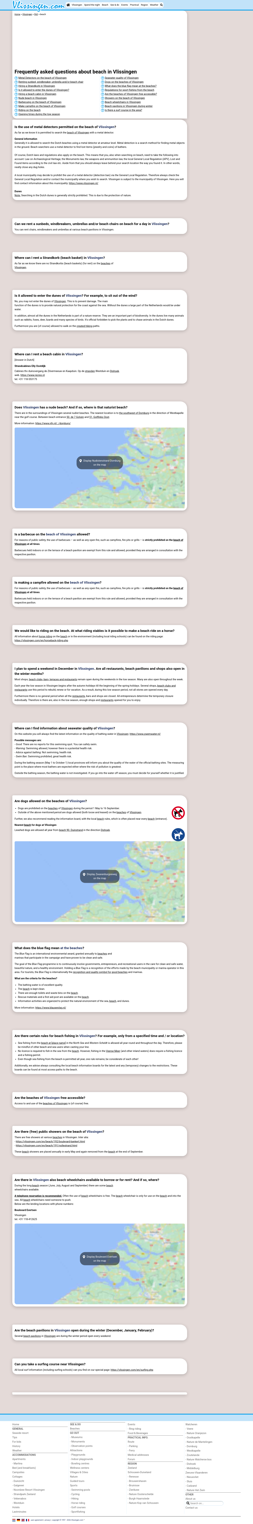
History (16, 1446)
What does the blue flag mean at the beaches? (131, 86)
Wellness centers (79, 1467)
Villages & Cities (79, 1472)
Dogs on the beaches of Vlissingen (124, 81)
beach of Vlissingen (78, 132)
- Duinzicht (18, 1481)
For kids (16, 1441)
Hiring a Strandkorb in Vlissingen (36, 86)
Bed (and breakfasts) (24, 1467)
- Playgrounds (77, 1454)
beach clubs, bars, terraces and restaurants (53, 679)
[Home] (68, 5)
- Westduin (18, 1503)
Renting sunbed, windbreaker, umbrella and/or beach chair (50, 81)
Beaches (75, 1428)
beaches (105, 263)
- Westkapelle (193, 1450)
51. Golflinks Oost (99, 417)
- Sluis (189, 1481)
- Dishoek (191, 1463)
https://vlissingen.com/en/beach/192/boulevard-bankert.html (50, 1141)
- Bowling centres (79, 1463)
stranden (90, 371)
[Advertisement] (214, 91)
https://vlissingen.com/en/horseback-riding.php (41, 640)
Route (131, 1441)
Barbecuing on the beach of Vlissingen (39, 102)
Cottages (17, 1476)
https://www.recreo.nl (33, 375)
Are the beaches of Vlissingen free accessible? (131, 94)
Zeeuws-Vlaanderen (197, 1472)
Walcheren (191, 1424)
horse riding (45, 636)
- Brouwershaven (137, 1481)
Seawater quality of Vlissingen (122, 77)
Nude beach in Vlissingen (32, 98)
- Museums (76, 1437)
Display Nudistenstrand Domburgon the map (100, 462)
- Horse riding (77, 1503)
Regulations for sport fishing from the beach (129, 90)
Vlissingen (77, 5)
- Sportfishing (77, 1511)
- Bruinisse (134, 1485)
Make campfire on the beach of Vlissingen (42, 106)
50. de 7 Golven (75, 417)
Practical (134, 5)
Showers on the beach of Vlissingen (125, 98)
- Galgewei (18, 1485)
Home (15, 1424)
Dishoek (114, 371)
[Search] (161, 5)
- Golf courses (78, 1507)
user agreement (37, 1520)
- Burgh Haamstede (138, 1498)
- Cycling (75, 1494)
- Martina (17, 1463)
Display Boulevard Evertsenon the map (99, 1258)
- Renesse (133, 1476)
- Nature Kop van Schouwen (143, 1503)
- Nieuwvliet (192, 1477)
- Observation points (81, 1446)
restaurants (78, 696)
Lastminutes (19, 1511)
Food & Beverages (138, 1433)
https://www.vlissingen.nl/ (83, 183)
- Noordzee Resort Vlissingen (28, 1489)
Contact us (192, 1507)
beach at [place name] (53, 1043)
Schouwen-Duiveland (139, 1472)
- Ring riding (134, 1428)
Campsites (18, 1472)
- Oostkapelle (193, 1437)
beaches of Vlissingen (55, 1103)
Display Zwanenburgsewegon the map (100, 876)
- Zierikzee (133, 1489)
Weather (154, 5)
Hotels (16, 1507)
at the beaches (71, 948)
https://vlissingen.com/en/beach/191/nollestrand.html (46, 1145)
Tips (14, 1437)
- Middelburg (193, 1468)
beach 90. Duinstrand (71, 830)
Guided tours (77, 1481)
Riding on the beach (29, 110)
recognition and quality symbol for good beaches (100, 972)
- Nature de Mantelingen (199, 1442)
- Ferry (131, 1450)
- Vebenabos (19, 1498)
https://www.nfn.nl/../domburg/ (53, 423)
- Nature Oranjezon (196, 1433)
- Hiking (74, 1498)
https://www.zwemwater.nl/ (145, 734)
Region (144, 5)
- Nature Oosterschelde (141, 1494)
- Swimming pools (80, 1489)
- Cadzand (191, 1485)
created (81, 326)
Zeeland (132, 1467)
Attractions (76, 1450)
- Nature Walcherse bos (199, 1459)
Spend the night (92, 5)
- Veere (189, 1428)
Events (124, 5)
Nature (74, 1476)
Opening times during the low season (39, 114)
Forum (131, 1459)
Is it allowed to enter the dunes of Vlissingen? (43, 90)
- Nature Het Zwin (195, 1490)
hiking (89, 326)
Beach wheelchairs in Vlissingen (123, 102)
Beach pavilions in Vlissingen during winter (129, 106)
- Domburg (191, 1446)
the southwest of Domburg (134, 413)
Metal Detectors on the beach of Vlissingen (42, 77)
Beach (105, 5)
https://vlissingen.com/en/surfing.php (132, 1369)
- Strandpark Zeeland (23, 1494)
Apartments (19, 1459)
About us (191, 1498)
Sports (73, 1485)
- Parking (133, 1446)
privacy (47, 1520)
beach (63, 636)
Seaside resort (20, 1433)
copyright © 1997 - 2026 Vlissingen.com (67, 1520)
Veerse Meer (113, 1051)
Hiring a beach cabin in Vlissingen (37, 94)
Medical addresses (138, 1454)
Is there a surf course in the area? (123, 110)
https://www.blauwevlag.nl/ (50, 1007)
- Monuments (77, 1441)
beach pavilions (32, 1336)
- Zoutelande (193, 1455)
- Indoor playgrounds (81, 1459)
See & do (114, 5)
